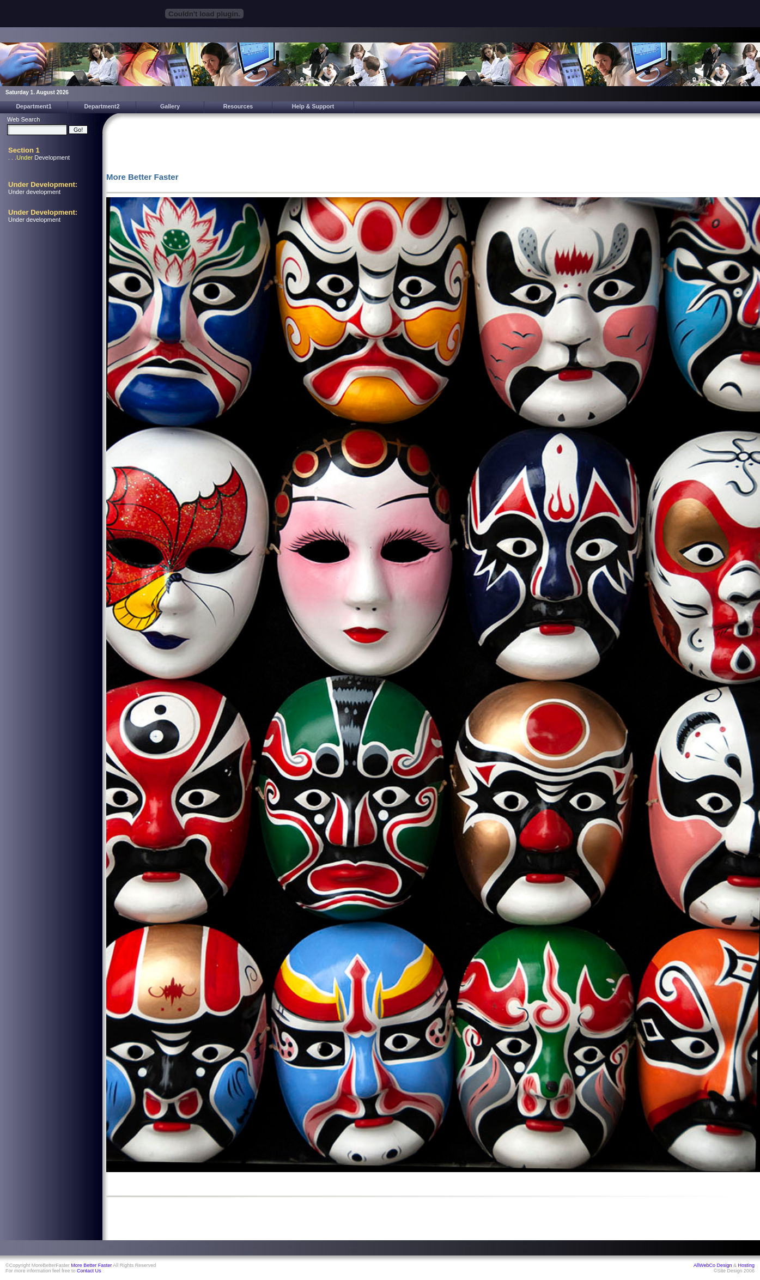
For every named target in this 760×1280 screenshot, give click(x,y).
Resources (238, 106)
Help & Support (313, 106)
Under (24, 157)
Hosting (746, 1265)
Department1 (33, 106)
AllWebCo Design (713, 1265)
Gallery (170, 106)
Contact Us (89, 1270)
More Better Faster (91, 1265)
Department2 (101, 106)
